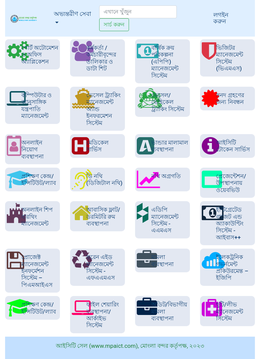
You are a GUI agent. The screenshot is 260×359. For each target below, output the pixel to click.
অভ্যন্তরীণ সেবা (76, 13)
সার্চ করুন (114, 24)
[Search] (138, 11)
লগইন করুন (221, 18)
